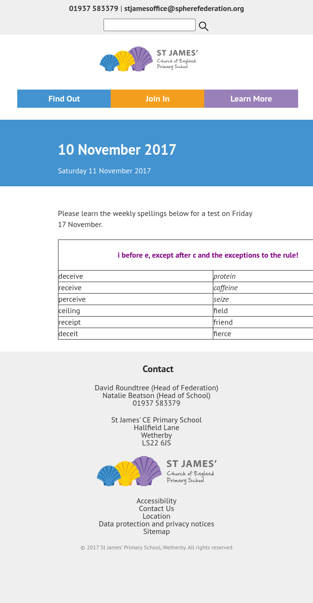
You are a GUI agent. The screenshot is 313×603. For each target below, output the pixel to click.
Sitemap (156, 531)
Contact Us (156, 508)
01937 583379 (93, 8)
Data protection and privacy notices (156, 523)
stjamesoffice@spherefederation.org (184, 8)
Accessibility (157, 500)
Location (156, 516)
